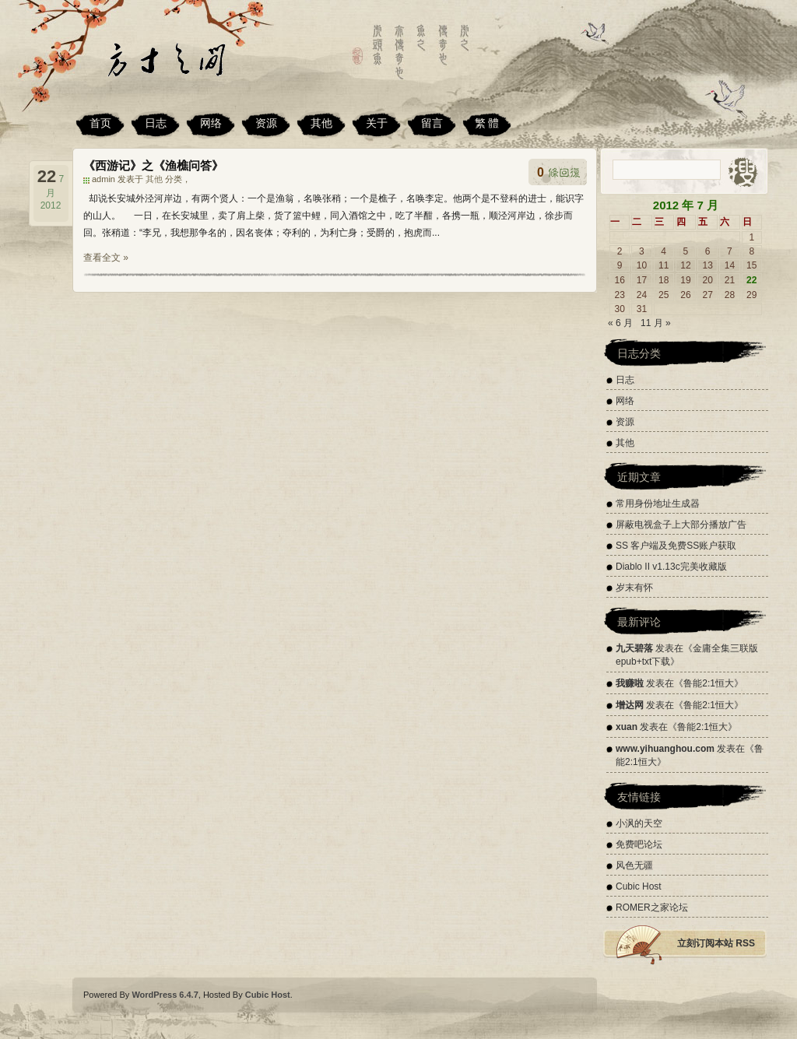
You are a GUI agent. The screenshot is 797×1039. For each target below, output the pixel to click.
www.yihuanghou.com (665, 748)
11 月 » (656, 323)
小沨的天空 (639, 823)
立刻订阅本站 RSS (716, 943)
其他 (321, 123)
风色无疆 (634, 865)
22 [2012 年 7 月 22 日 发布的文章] (751, 280)
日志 (156, 123)
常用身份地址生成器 (658, 503)
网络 (211, 123)
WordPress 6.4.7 (165, 994)
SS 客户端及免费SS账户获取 (676, 545)
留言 (432, 123)
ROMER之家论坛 (652, 907)
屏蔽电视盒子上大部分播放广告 (681, 524)
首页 (100, 123)
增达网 (630, 705)
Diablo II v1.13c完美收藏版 (671, 566)
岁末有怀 (634, 587)
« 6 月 (620, 323)
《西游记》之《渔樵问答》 (153, 165)
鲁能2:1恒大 (708, 683)
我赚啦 (630, 683)
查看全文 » (105, 257)
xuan (626, 726)
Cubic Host (639, 886)
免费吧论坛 (639, 844)
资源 (266, 123)
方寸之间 (184, 66)
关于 (377, 123)
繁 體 (487, 123)
